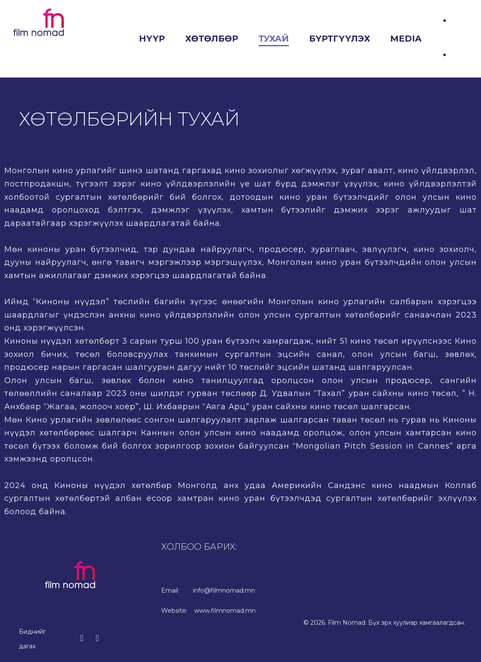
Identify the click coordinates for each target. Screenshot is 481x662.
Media (405, 38)
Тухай (274, 38)
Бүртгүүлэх (339, 38)
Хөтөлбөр (211, 38)
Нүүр (152, 38)
